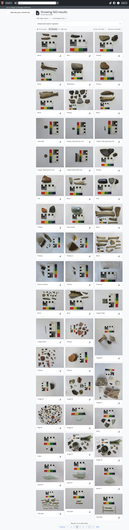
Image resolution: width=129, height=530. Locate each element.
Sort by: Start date (99, 29)
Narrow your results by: (20, 12)
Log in (124, 3)
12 (93, 527)
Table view (62, 29)
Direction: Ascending (114, 29)
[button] (110, 3)
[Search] (37, 3)
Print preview (42, 29)
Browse (8, 3)
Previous (62, 527)
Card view (53, 29)
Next (97, 527)
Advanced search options (48, 24)
